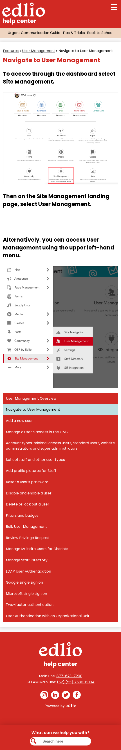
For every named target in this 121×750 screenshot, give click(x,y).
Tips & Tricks (74, 32)
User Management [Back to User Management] (38, 50)
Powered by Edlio (60, 705)
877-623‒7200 (69, 676)
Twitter (66, 695)
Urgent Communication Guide (34, 32)
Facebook (77, 695)
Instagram (44, 695)
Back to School (100, 32)
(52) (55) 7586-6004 (75, 682)
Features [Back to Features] (11, 50)
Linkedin (55, 695)
